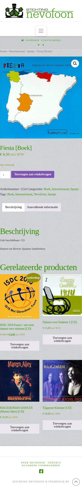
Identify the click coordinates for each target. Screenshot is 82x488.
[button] (41, 31)
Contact (54, 462)
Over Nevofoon (33, 462)
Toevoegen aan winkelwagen (32, 174)
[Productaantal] (5, 174)
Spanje (31, 51)
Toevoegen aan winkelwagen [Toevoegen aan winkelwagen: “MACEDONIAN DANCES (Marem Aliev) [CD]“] (19, 429)
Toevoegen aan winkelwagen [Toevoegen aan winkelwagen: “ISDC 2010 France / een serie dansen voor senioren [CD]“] (19, 346)
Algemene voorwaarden (41, 465)
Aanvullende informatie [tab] (42, 207)
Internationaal (17, 51)
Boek (47, 189)
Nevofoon (40, 194)
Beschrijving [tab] (13, 207)
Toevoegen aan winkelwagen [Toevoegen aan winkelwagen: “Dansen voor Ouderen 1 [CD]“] (62, 339)
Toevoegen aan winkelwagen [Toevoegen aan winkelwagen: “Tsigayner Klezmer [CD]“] (62, 425)
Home (3, 51)
